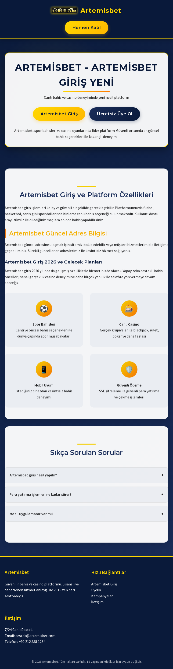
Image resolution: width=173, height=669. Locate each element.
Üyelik (96, 590)
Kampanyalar (102, 596)
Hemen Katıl (86, 27)
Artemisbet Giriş (59, 113)
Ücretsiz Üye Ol (115, 113)
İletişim (97, 601)
